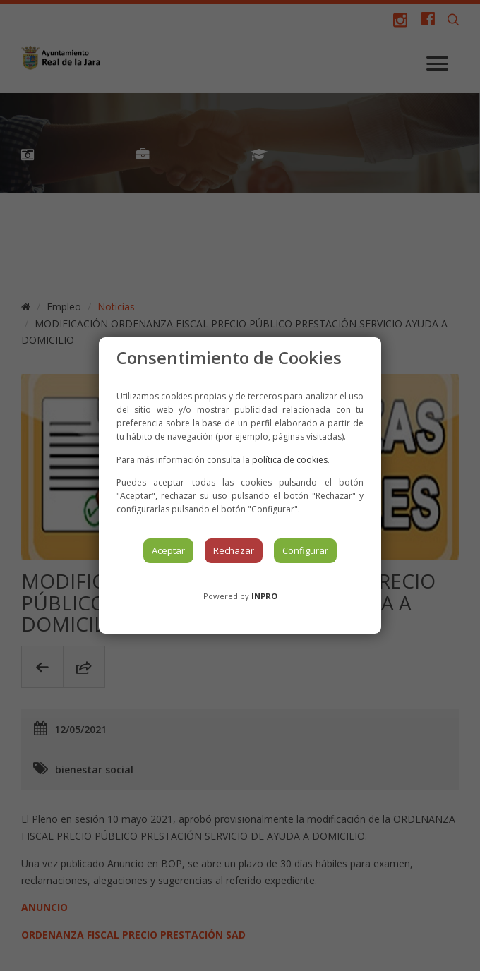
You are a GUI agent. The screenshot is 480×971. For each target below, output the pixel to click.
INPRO (264, 596)
